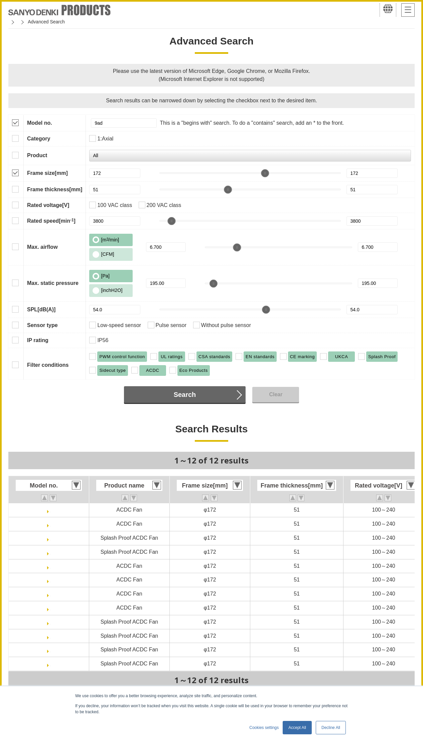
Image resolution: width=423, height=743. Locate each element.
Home (14, 21)
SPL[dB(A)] (41, 309)
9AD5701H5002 (50, 566)
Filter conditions (47, 365)
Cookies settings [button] (264, 727)
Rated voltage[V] (48, 205)
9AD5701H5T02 (50, 594)
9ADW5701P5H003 (50, 538)
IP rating (37, 340)
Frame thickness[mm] (54, 189)
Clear (275, 394)
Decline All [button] (330, 727)
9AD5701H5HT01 (50, 608)
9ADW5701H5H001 (50, 636)
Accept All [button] (297, 727)
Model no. (39, 123)
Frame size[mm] (47, 173)
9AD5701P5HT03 (50, 524)
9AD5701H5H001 (50, 579)
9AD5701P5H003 (50, 510)
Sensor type (42, 325)
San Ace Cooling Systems (57, 21)
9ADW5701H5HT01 (50, 663)
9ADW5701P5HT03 (50, 552)
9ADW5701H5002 (50, 622)
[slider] (265, 173)
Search (185, 394)
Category (38, 138)
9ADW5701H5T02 (51, 649)
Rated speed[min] (51, 221)
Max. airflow (42, 247)
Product (37, 155)
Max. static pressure (53, 283)
